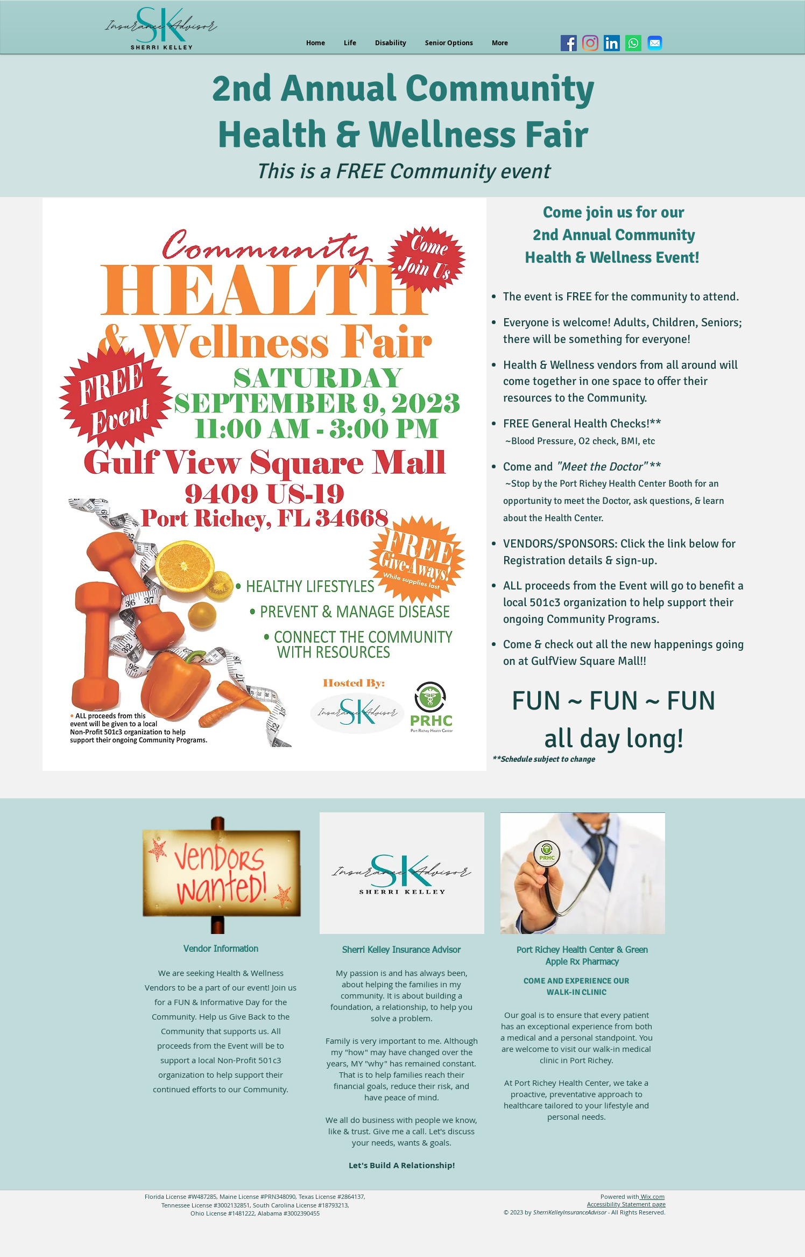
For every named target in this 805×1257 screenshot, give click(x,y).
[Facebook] (569, 43)
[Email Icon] (655, 43)
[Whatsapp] (633, 43)
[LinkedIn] (612, 43)
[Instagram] (590, 43)
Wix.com (652, 1196)
